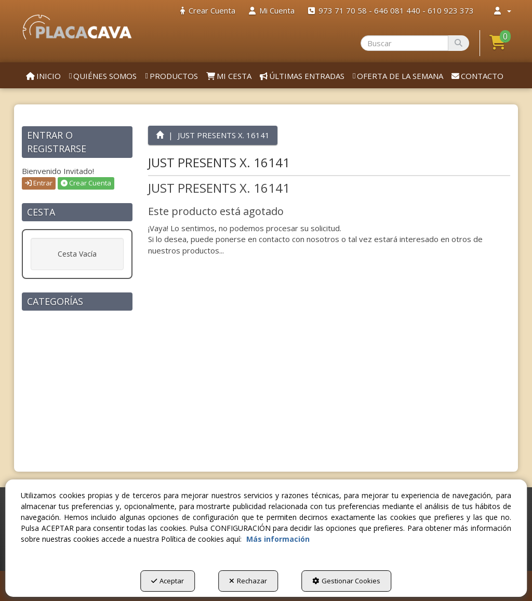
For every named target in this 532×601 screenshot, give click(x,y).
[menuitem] (208, 11)
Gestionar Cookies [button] (346, 580)
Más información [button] (278, 539)
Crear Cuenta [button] (86, 183)
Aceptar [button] (167, 580)
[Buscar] (458, 43)
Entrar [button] (38, 183)
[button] (77, 27)
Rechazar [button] (248, 580)
